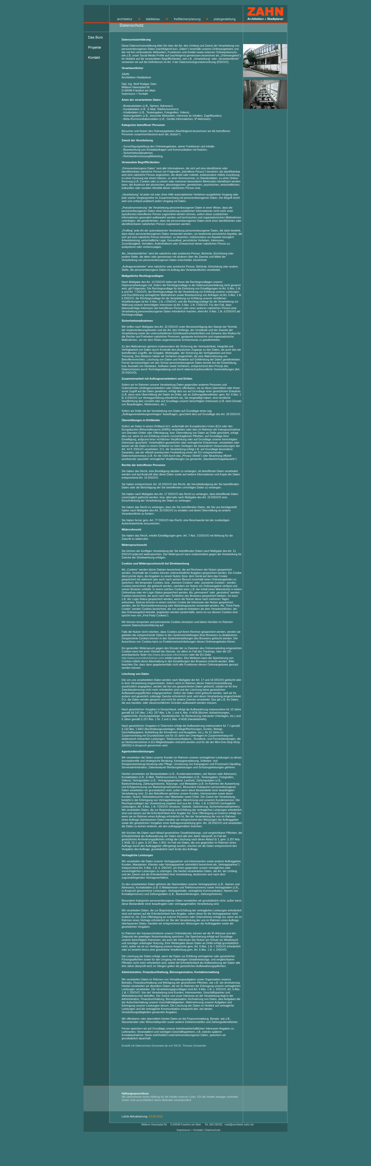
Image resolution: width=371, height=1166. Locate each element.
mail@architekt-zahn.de (239, 1124)
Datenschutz (212, 1129)
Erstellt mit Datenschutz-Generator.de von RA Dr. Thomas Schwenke (164, 1045)
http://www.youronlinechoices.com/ (143, 657)
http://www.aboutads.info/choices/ (167, 654)
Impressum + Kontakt (190, 1129)
